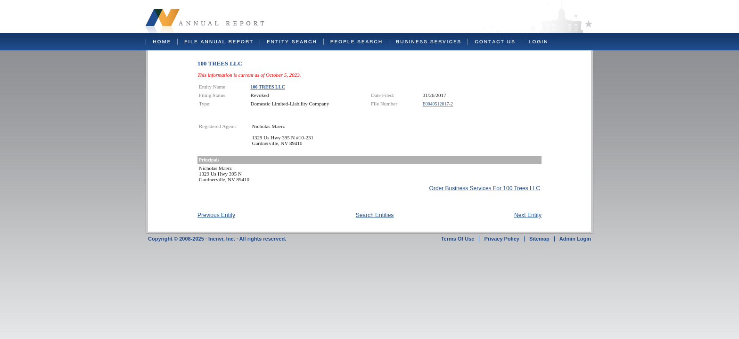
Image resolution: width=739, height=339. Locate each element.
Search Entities (375, 215)
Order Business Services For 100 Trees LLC (484, 188)
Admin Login (575, 239)
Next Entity (528, 215)
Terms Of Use (458, 239)
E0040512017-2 (438, 103)
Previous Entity (216, 215)
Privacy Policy (501, 239)
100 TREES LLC (268, 86)
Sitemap (539, 239)
